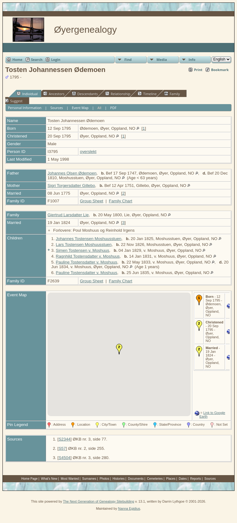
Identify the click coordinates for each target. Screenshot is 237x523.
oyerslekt (88, 151)
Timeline (147, 93)
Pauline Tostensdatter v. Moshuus (86, 262)
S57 (62, 448)
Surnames (89, 478)
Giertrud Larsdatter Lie (68, 215)
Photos (104, 478)
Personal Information (25, 107)
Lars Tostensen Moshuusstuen (84, 244)
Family (172, 93)
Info (192, 59)
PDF (113, 107)
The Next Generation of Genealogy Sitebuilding (98, 501)
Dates (183, 478)
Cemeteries (155, 478)
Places (170, 478)
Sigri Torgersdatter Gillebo (71, 185)
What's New (49, 478)
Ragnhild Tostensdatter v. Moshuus (88, 256)
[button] (119, 349)
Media (161, 59)
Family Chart (120, 201)
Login (55, 59)
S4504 (65, 457)
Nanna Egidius (129, 508)
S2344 (65, 439)
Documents (136, 478)
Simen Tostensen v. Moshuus (82, 250)
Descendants (85, 93)
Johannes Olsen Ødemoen (72, 173)
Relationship (117, 93)
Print (198, 69)
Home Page (29, 478)
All (100, 107)
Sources (56, 107)
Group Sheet (91, 201)
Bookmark (220, 69)
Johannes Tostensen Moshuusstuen (88, 238)
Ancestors (53, 93)
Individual (27, 93)
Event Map (80, 107)
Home (17, 59)
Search (37, 59)
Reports (195, 478)
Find (128, 59)
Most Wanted (70, 478)
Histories (119, 478)
